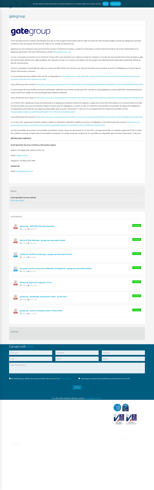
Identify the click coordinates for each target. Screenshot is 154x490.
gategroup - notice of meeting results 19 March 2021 (52, 319)
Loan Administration (86, 437)
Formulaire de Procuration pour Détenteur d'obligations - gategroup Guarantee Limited (74, 277)
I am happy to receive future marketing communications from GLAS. (104, 387)
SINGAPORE (48, 461)
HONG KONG (48, 483)
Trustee (81, 459)
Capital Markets (84, 415)
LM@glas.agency (22, 164)
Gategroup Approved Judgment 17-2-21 (44, 291)
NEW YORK (48, 452)
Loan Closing (83, 441)
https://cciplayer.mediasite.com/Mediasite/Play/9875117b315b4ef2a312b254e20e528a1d (45, 118)
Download (137, 234)
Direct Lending (84, 419)
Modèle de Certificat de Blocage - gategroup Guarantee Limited (59, 263)
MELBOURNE (49, 474)
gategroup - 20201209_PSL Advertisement (46, 234)
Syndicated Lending (86, 454)
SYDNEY (47, 465)
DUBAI (46, 478)
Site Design (55, 486)
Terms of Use (33, 486)
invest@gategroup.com (24, 180)
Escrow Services (84, 423)
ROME (46, 443)
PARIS (46, 430)
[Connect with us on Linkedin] (10, 447)
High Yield (82, 428)
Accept (105, 4)
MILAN (46, 448)
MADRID (47, 439)
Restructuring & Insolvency (88, 445)
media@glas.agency (93, 407)
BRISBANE (47, 470)
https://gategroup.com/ (62, 52)
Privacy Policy (65, 387)
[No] (151, 4)
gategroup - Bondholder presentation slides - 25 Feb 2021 (55, 305)
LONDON (47, 425)
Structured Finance (86, 450)
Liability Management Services (90, 432)
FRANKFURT (48, 434)
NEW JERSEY (48, 456)
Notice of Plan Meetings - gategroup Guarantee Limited (54, 249)
